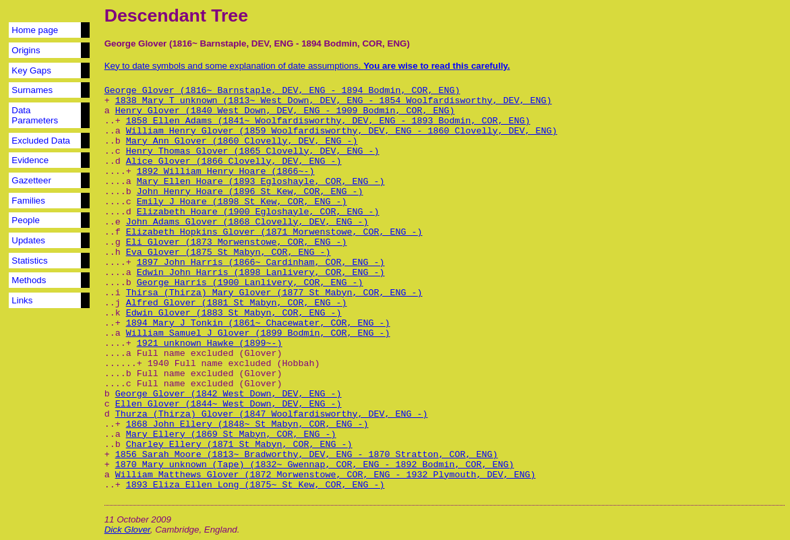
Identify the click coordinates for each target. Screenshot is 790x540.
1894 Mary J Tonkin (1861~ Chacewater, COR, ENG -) (258, 323)
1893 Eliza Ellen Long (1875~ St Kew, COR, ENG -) (255, 485)
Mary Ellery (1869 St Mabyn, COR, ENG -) (231, 434)
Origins (25, 50)
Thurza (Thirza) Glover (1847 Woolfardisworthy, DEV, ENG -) (271, 414)
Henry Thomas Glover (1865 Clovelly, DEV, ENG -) (252, 151)
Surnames (32, 90)
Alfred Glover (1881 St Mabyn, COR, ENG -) (236, 303)
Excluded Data (40, 141)
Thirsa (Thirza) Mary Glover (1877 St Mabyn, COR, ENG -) (274, 293)
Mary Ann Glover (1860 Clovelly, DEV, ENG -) (242, 141)
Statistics (29, 261)
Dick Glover (127, 529)
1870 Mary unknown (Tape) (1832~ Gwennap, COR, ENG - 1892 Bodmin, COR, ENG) (314, 465)
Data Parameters (34, 115)
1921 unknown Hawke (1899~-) (209, 343)
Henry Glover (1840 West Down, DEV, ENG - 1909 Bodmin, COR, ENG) (285, 111)
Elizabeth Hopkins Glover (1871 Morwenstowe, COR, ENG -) (274, 232)
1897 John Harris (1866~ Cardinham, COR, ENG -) (261, 263)
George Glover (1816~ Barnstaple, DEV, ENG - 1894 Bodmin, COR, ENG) (282, 91)
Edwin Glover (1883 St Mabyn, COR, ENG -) (234, 313)
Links (21, 300)
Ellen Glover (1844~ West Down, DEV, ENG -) (228, 404)
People (25, 220)
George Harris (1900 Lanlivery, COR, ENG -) (250, 283)
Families (28, 201)
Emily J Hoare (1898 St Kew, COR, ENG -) (242, 202)
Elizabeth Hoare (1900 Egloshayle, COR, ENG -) (258, 212)
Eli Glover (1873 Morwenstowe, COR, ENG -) (236, 242)
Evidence (30, 160)
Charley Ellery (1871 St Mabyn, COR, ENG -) (239, 445)
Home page (34, 30)
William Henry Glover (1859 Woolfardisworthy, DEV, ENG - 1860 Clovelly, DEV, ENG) (341, 131)
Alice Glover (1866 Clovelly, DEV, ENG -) (234, 161)
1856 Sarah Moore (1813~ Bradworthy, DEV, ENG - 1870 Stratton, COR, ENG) (306, 455)
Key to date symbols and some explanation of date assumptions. (307, 66)
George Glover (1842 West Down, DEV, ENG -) (228, 394)
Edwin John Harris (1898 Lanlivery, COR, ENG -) (261, 273)
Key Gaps (31, 70)
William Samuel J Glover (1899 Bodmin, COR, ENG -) (258, 333)
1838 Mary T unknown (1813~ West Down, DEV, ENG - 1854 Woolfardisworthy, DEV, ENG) (333, 101)
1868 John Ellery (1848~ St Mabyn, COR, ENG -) (247, 424)
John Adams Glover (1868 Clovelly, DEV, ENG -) (247, 222)
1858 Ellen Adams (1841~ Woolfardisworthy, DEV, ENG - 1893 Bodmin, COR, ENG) (328, 121)
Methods (28, 280)
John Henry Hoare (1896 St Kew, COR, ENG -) (250, 192)
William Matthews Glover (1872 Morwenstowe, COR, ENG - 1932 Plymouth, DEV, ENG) (325, 475)
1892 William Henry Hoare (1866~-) (226, 172)
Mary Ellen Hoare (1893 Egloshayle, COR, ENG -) (261, 182)
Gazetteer (31, 180)
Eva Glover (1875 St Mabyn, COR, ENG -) (228, 252)
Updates (28, 240)
